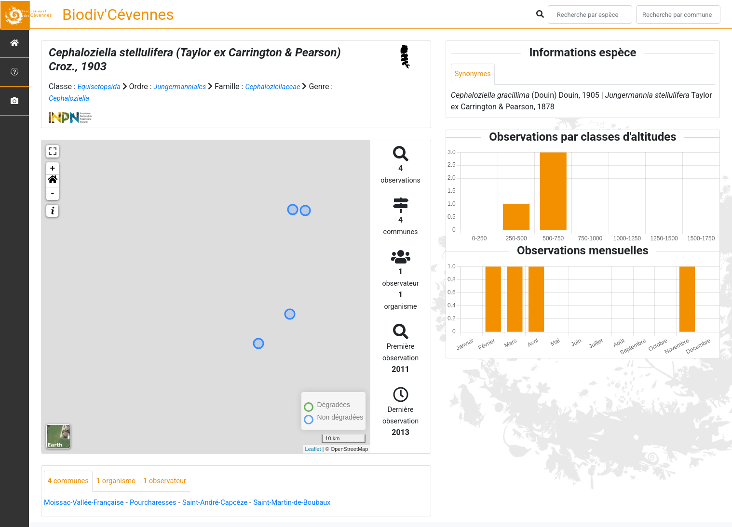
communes (70, 481)
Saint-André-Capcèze (230, 503)
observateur (174, 481)
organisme (121, 481)
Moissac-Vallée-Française (88, 503)
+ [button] (52, 168)
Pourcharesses (163, 503)
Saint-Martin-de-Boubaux (314, 503)
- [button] (52, 193)
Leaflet (313, 449)
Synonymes (474, 74)
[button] (52, 181)
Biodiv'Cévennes (118, 14)
